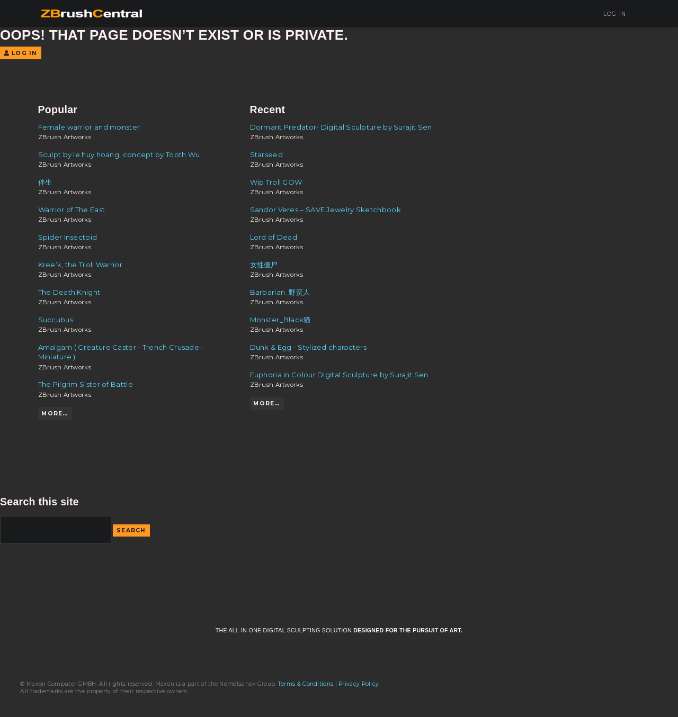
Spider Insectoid (67, 237)
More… (54, 413)
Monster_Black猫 (280, 319)
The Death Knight (69, 292)
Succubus (55, 319)
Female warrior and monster (89, 127)
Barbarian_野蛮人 (280, 292)
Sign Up (571, 14)
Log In (611, 14)
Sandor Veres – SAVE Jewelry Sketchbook (325, 209)
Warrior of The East (71, 209)
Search (131, 530)
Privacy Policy (358, 683)
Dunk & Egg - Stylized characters (308, 347)
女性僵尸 (264, 264)
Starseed (266, 154)
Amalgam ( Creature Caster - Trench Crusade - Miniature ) (121, 352)
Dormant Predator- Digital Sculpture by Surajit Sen (341, 127)
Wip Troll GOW (276, 182)
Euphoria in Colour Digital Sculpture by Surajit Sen (339, 374)
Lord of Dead (274, 237)
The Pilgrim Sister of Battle (85, 384)
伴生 (45, 182)
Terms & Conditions (305, 683)
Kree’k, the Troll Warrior (80, 264)
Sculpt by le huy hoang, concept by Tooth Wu (119, 154)
